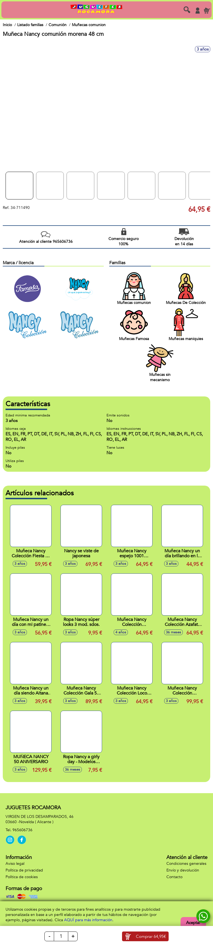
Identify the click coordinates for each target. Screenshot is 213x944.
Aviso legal (15, 863)
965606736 (22, 830)
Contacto (174, 877)
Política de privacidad (24, 870)
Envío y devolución (182, 870)
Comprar (151, 936)
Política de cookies (22, 877)
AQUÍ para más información (88, 920)
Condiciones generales (186, 863)
